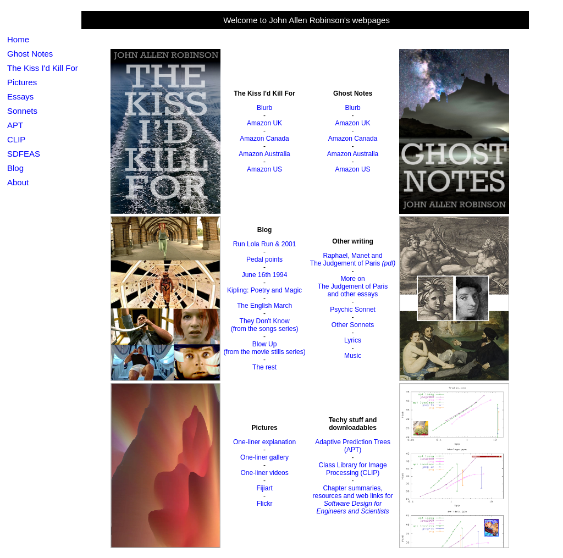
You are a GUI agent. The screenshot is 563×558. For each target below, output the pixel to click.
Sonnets (22, 110)
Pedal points (264, 259)
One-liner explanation (264, 442)
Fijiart (264, 488)
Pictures (22, 82)
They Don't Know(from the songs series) (265, 325)
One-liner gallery (264, 457)
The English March (264, 306)
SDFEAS (23, 153)
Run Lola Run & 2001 (264, 244)
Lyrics (352, 340)
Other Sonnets (353, 325)
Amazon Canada (264, 138)
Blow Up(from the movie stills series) (264, 348)
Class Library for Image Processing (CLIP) (353, 469)
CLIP (16, 139)
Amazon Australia (264, 154)
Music (352, 356)
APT (15, 125)
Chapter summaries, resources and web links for (353, 499)
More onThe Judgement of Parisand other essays (353, 286)
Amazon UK (264, 123)
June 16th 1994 (265, 275)
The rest (264, 367)
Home (18, 39)
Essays (20, 96)
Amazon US (264, 169)
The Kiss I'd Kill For (42, 68)
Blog (15, 168)
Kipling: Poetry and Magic (264, 290)
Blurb (264, 108)
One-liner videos (264, 473)
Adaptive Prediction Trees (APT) (352, 446)
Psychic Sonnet (353, 309)
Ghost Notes (30, 53)
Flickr (265, 503)
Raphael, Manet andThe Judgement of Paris (352, 259)
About (18, 182)
